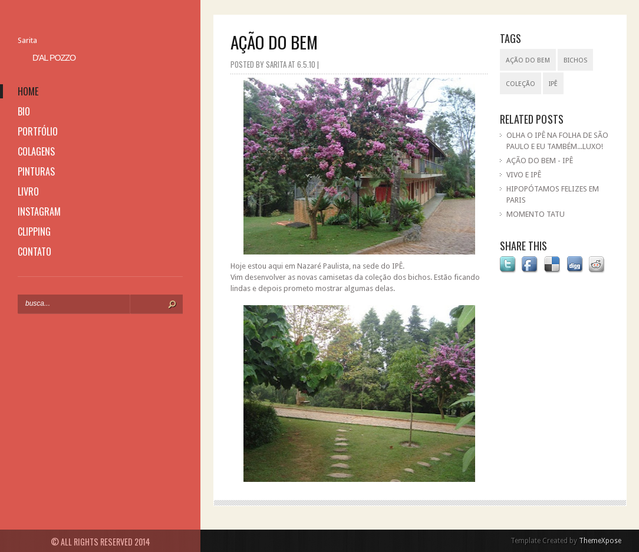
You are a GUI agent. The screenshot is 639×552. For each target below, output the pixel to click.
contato (34, 251)
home (28, 91)
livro (28, 191)
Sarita (27, 40)
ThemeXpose (600, 541)
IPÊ (553, 84)
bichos (575, 60)
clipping (34, 231)
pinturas (36, 171)
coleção (520, 84)
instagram (39, 211)
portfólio (38, 131)
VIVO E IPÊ (523, 174)
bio (24, 111)
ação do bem (528, 60)
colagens (36, 151)
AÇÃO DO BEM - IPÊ (539, 160)
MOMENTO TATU (535, 214)
